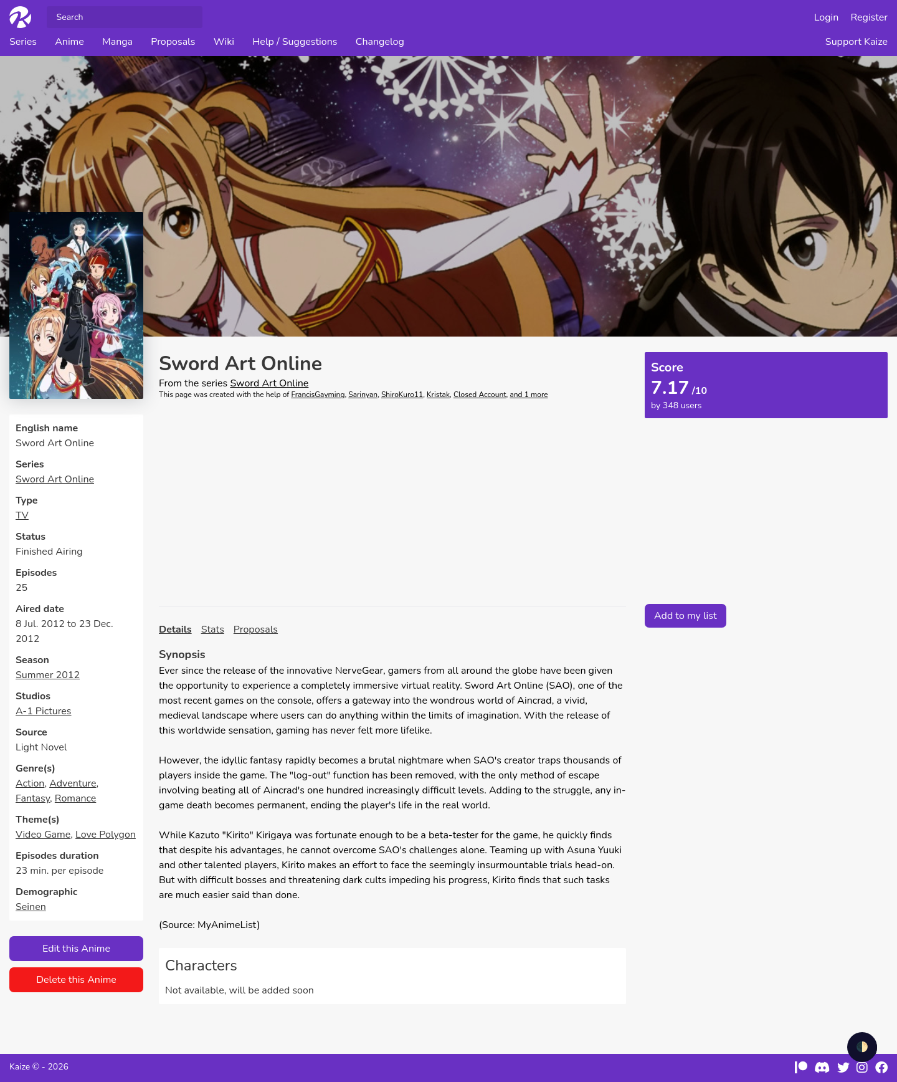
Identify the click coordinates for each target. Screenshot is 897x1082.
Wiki (224, 42)
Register (869, 17)
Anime (69, 42)
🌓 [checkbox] (862, 1047)
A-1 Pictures (44, 711)
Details (175, 629)
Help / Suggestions (294, 42)
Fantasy (33, 798)
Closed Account (479, 395)
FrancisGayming (317, 395)
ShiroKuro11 (402, 395)
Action (30, 783)
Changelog (380, 42)
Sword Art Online (55, 479)
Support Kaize (856, 42)
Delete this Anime (76, 980)
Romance (75, 798)
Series (23, 42)
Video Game (43, 834)
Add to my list (685, 616)
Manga (117, 42)
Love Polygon (105, 834)
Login (826, 17)
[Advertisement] (392, 503)
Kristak (438, 395)
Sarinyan (362, 395)
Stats (212, 629)
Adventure (72, 783)
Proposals (173, 42)
